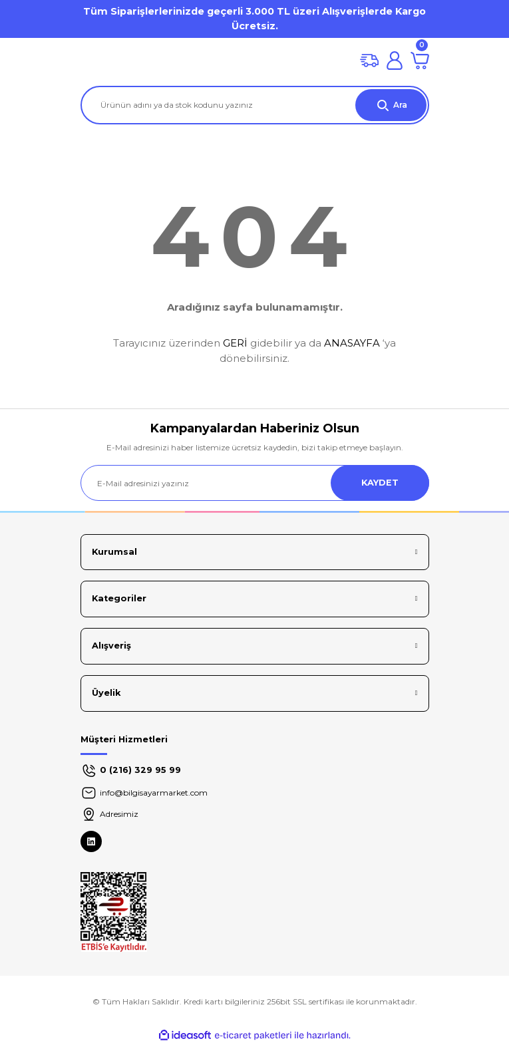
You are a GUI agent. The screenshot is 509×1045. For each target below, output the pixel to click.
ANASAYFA (352, 343)
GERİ (235, 343)
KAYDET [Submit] (380, 483)
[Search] (255, 105)
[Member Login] (394, 60)
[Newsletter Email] (255, 483)
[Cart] (420, 60)
